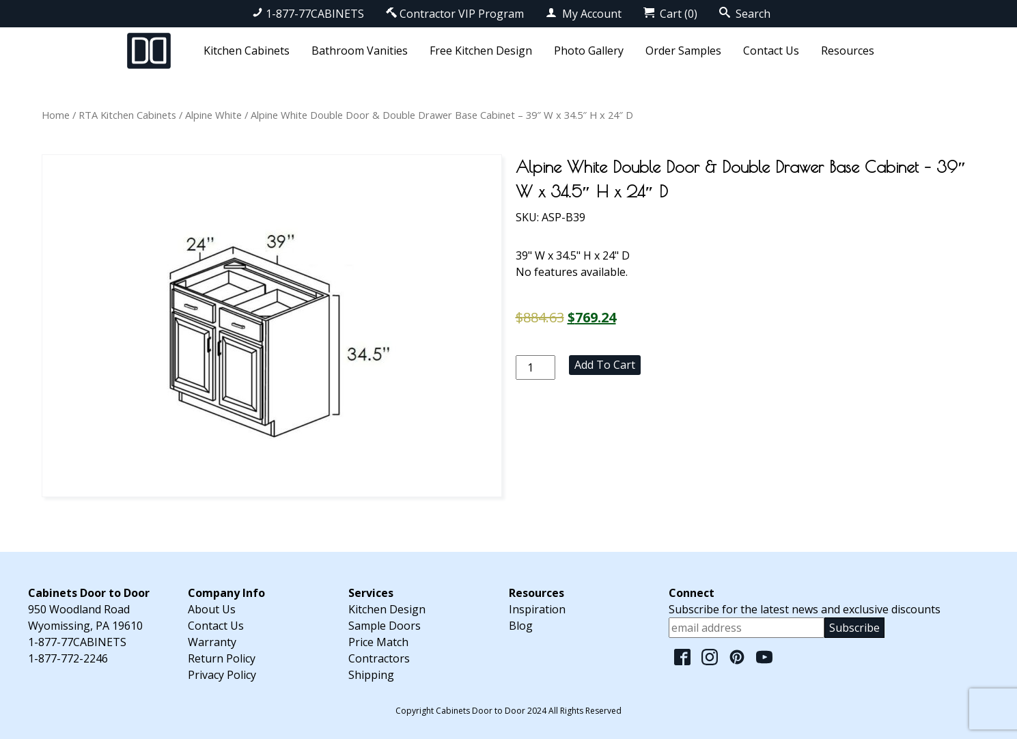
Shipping (371, 674)
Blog (521, 625)
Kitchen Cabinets (247, 50)
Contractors (379, 658)
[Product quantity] (535, 367)
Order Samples (683, 50)
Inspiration (537, 609)
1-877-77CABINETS (308, 13)
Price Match (378, 642)
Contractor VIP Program (455, 13)
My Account (584, 13)
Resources (847, 50)
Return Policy (221, 658)
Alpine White (213, 115)
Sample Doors (384, 625)
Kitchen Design (387, 609)
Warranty (212, 642)
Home (56, 115)
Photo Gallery (589, 50)
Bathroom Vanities (359, 50)
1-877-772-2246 (68, 658)
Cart (670, 13)
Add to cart (604, 364)
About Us (212, 609)
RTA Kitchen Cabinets (127, 115)
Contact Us (771, 50)
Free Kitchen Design (481, 50)
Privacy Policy (222, 674)
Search (744, 13)
